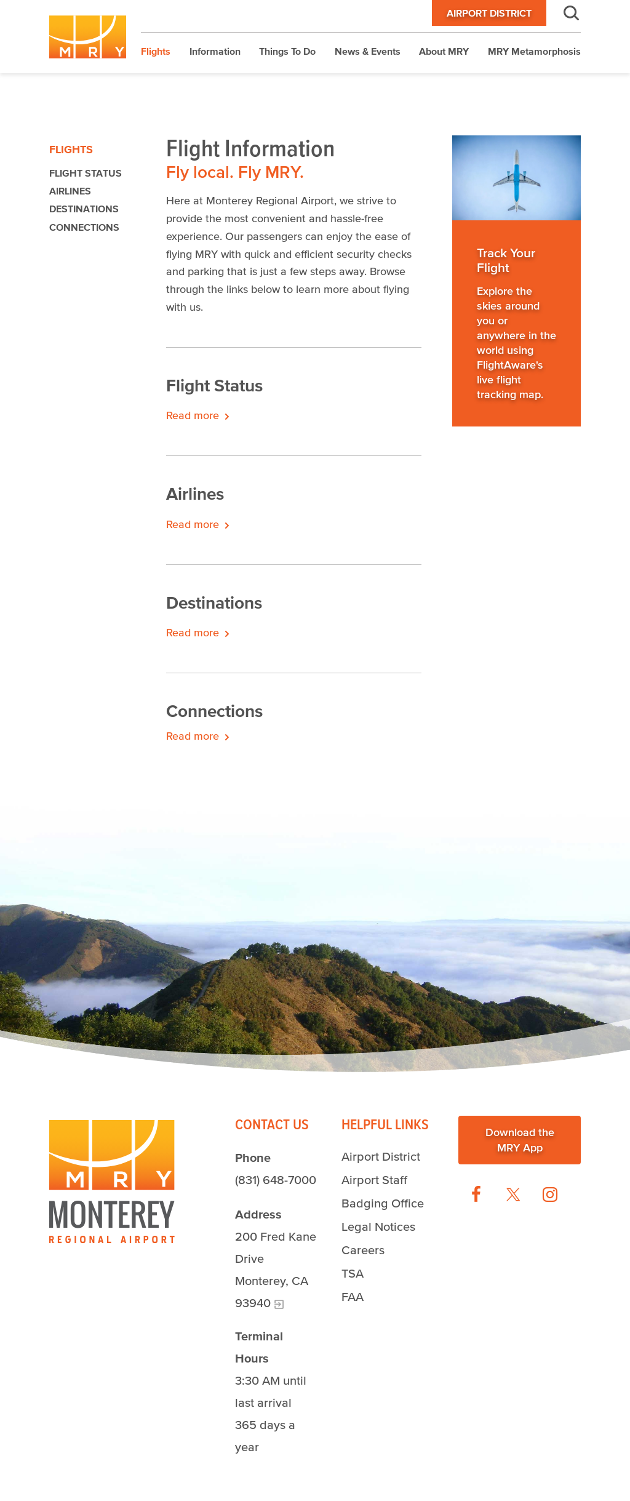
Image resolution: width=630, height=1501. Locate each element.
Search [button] (563, 13)
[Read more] (516, 177)
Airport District (489, 12)
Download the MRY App (519, 1139)
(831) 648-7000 (275, 1180)
